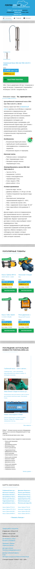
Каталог (27, 18)
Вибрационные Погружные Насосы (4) (25, 496)
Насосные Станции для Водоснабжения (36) (10, 492)
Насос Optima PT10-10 (24, 507)
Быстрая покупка (15, 79)
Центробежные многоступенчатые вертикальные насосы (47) (10, 503)
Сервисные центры (8, 545)
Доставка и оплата (8, 548)
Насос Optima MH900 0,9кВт (10, 513)
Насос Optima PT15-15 (9, 507)
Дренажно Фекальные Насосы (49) (25, 490)
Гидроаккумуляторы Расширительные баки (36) (10, 501)
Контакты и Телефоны (9, 540)
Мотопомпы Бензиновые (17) (10, 494)
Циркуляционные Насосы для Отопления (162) (25, 498)
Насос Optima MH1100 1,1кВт (25, 511)
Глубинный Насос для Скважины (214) (10, 490)
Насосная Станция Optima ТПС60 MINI (25, 509)
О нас (4, 554)
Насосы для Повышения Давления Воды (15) (25, 492)
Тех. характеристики (24, 96)
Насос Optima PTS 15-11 (9, 509)
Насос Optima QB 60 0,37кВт (25, 513)
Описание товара (9, 96)
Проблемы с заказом (8, 543)
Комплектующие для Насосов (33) (25, 501)
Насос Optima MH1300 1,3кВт (10, 511)
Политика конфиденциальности (12, 550)
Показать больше (17, 517)
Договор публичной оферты (11, 553)
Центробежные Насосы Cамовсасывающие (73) (10, 496)
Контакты (7, 18)
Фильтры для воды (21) (24, 503)
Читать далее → (27, 471)
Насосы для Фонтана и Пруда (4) (10, 498)
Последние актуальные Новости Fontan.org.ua (16, 556)
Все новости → (28, 425)
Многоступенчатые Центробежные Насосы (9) (25, 494)
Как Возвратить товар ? (9, 538)
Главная (17, 18)
